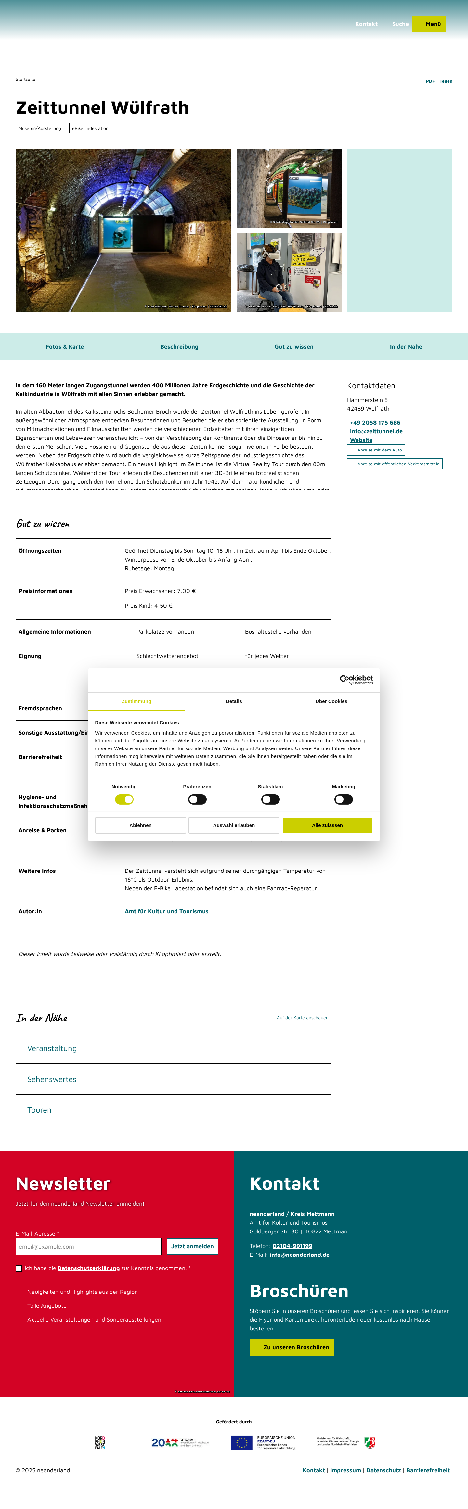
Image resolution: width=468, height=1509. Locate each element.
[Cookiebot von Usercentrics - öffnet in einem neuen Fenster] (344, 680)
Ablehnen (140, 825)
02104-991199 (292, 1258)
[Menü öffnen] (425, 27)
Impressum (345, 1482)
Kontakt (314, 1482)
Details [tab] (234, 701)
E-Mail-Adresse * (37, 1245)
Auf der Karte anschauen (303, 1029)
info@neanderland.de (300, 1266)
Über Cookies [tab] (331, 701)
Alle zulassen (327, 825)
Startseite (25, 79)
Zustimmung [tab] (136, 701)
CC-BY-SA (331, 306)
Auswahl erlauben (234, 825)
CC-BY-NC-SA (218, 306)
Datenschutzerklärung (89, 1280)
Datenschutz (383, 1482)
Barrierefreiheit (428, 1482)
